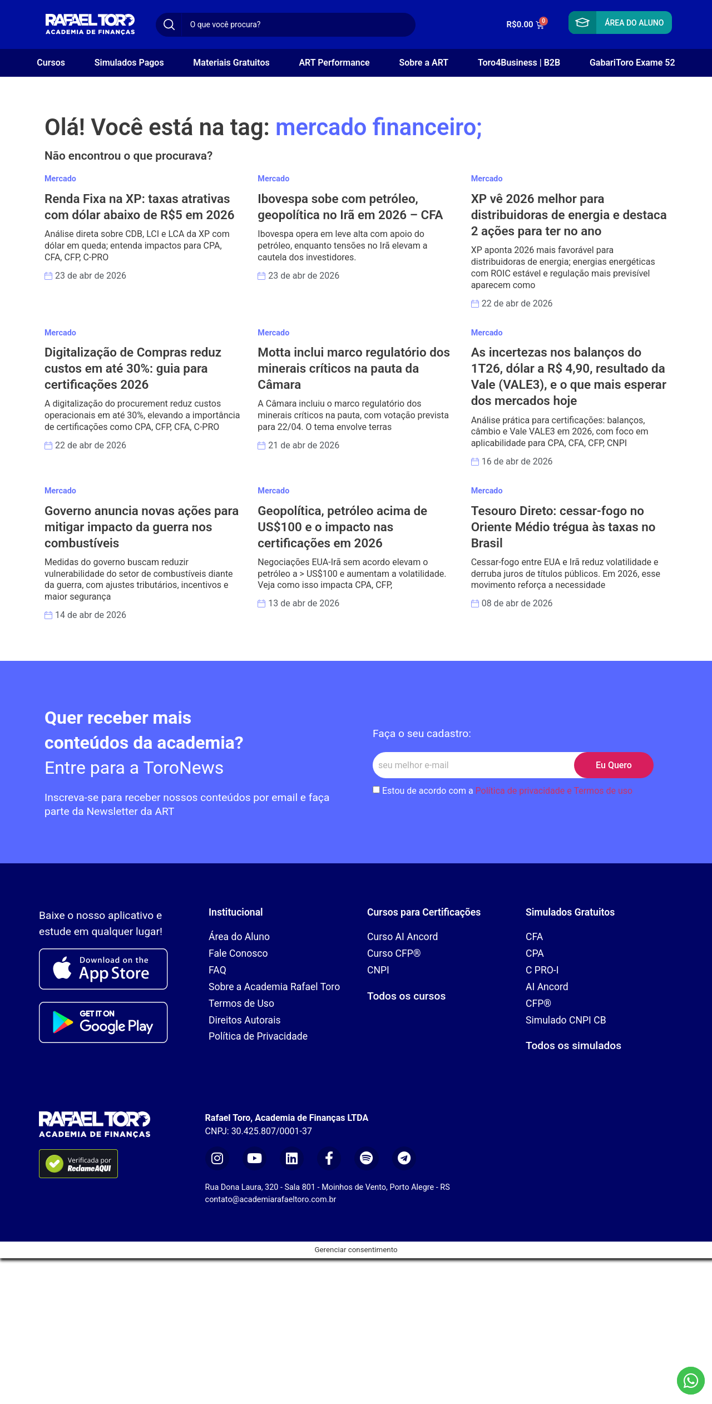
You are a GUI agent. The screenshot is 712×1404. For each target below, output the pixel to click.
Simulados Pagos (129, 62)
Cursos (51, 62)
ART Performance (334, 62)
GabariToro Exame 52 (632, 62)
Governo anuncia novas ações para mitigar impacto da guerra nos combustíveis (141, 526)
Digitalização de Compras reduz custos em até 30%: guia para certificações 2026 (132, 368)
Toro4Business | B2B (519, 62)
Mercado (60, 179)
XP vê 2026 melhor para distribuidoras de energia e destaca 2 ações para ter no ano (569, 214)
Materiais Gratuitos (231, 62)
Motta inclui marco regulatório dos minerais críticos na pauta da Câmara (354, 368)
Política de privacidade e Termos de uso (554, 790)
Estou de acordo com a (507, 790)
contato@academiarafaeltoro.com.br (271, 1199)
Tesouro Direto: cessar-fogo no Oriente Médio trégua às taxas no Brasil (563, 526)
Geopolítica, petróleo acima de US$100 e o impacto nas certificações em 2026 (342, 526)
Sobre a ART (423, 62)
